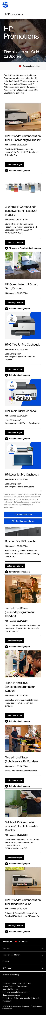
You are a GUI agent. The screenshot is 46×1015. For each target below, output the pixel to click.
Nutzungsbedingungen (11, 995)
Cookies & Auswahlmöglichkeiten (15, 989)
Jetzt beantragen (14, 164)
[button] (23, 948)
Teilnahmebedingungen (19, 170)
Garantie (36, 998)
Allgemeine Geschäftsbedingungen (25, 248)
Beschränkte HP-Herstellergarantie (16, 998)
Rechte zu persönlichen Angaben (15, 992)
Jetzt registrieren (15, 242)
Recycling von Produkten (21, 983)
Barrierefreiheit (8, 986)
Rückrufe (6, 983)
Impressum (6, 1001)
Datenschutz (22, 986)
